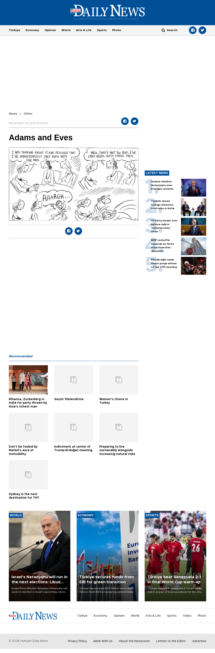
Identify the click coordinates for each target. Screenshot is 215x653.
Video (187, 615)
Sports (102, 30)
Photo (116, 30)
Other (28, 113)
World (66, 30)
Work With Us (103, 641)
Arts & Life (84, 30)
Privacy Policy (77, 641)
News (13, 113)
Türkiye (14, 30)
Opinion (50, 30)
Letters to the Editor (171, 641)
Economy (32, 30)
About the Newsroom (134, 641)
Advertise (199, 641)
